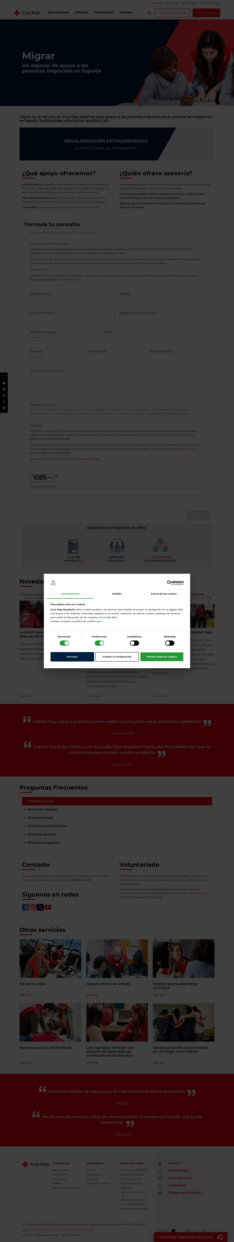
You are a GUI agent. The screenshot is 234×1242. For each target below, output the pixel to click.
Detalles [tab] (117, 593)
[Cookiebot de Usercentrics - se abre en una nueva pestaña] (169, 583)
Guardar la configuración (117, 656)
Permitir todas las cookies (162, 656)
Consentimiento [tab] (70, 593)
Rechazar (72, 656)
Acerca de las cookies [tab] (164, 593)
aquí (99, 621)
